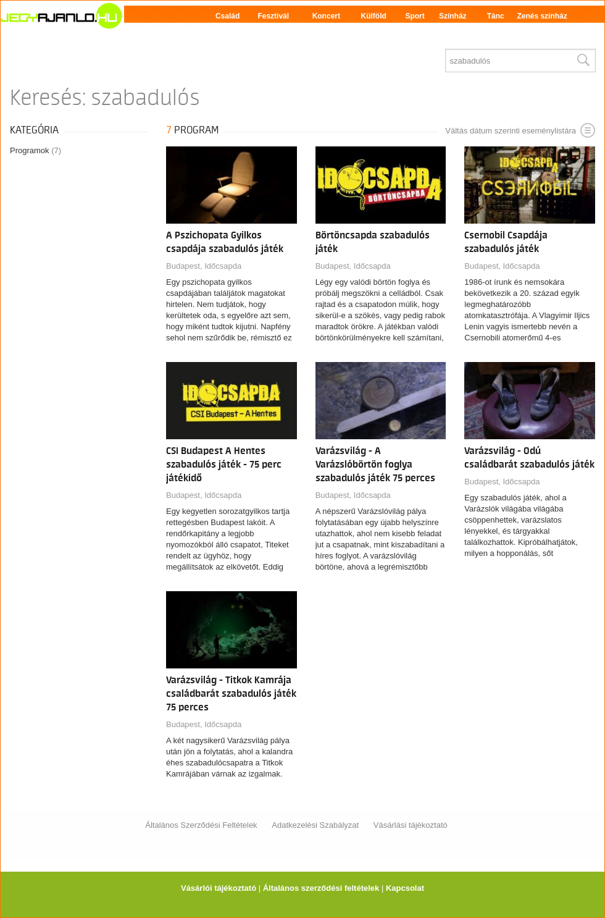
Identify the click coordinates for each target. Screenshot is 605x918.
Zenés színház (542, 16)
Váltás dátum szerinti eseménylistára (520, 130)
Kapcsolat (405, 888)
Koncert (326, 16)
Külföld (373, 16)
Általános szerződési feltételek (321, 888)
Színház (453, 16)
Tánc (495, 16)
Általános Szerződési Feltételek (201, 825)
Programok (35, 150)
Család (227, 16)
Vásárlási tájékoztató (410, 825)
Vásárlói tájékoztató (218, 888)
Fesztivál (273, 16)
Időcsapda (222, 266)
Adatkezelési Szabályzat (315, 825)
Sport (414, 16)
